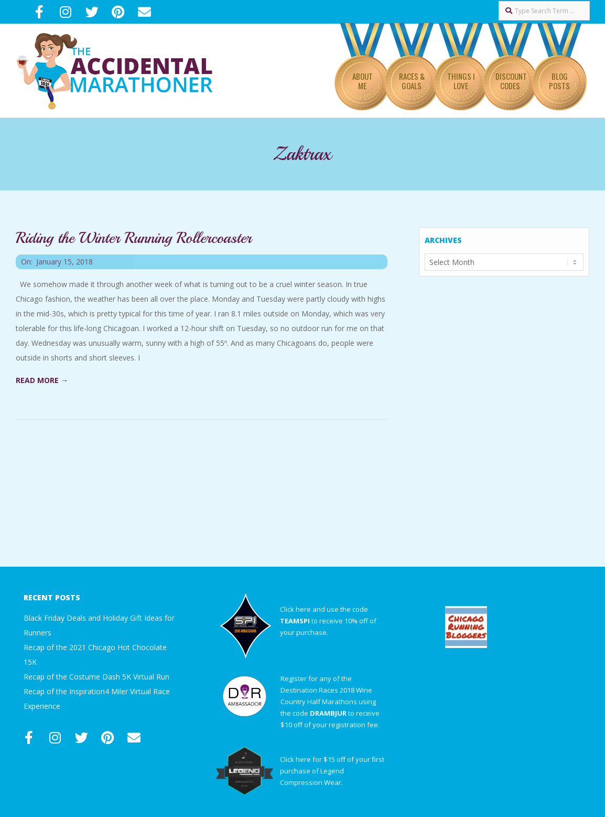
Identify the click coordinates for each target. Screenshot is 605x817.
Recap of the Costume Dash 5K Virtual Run (96, 677)
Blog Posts (559, 80)
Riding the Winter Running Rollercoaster (134, 238)
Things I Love (461, 80)
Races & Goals (412, 80)
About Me (362, 80)
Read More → (42, 380)
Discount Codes (511, 80)
